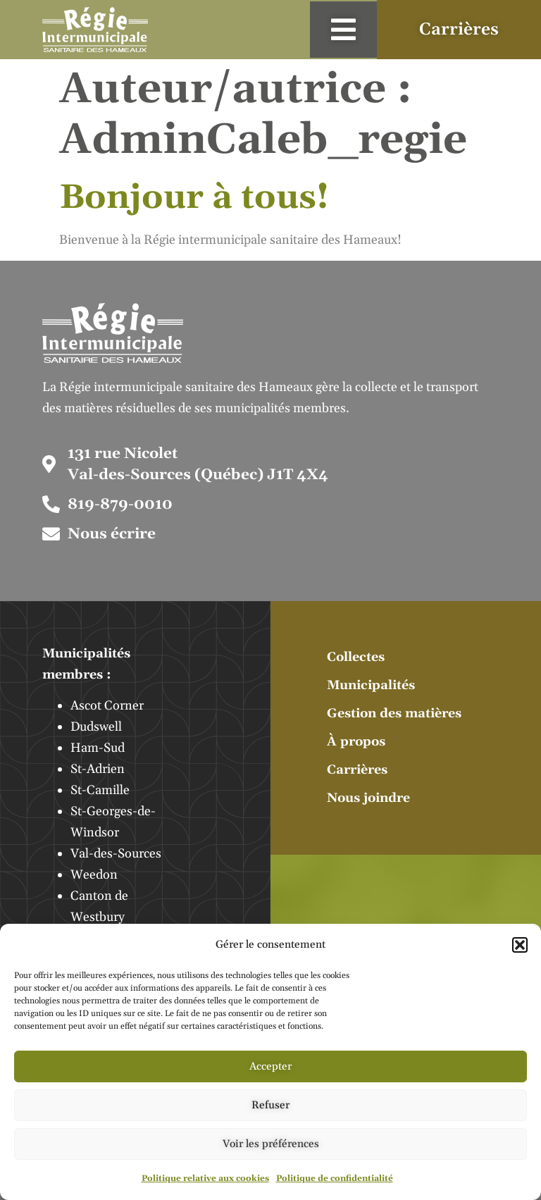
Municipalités (371, 685)
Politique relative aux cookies (205, 1178)
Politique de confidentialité (334, 1178)
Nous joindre (368, 798)
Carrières (357, 770)
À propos (356, 742)
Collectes (356, 657)
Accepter (270, 1066)
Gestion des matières (394, 713)
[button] (520, 945)
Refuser (270, 1105)
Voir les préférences (271, 1144)
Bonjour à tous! (194, 197)
